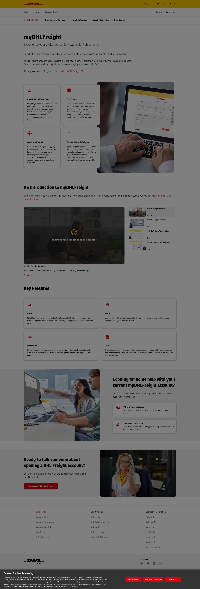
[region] (100, 579)
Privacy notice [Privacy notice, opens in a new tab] (65, 586)
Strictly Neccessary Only (153, 579)
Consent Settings (133, 579)
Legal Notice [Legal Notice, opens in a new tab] (75, 586)
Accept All (173, 579)
